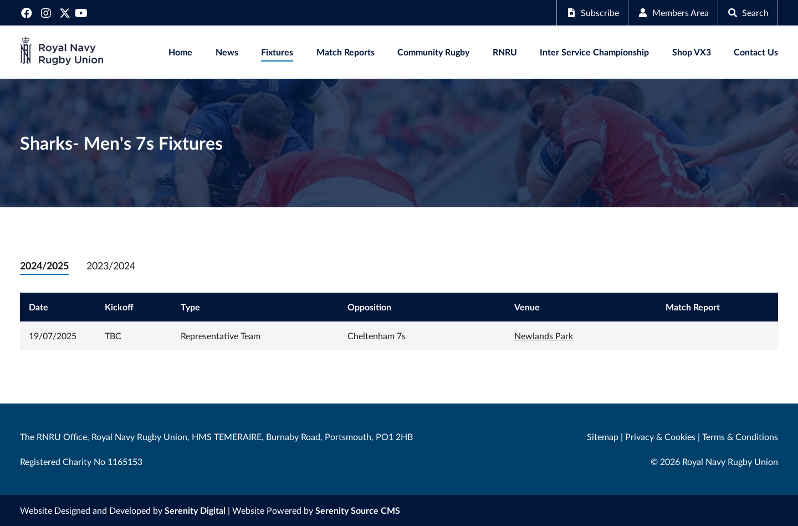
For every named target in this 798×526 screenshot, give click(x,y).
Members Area (673, 12)
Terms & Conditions (740, 436)
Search (748, 12)
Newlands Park (543, 335)
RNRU (505, 52)
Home (180, 52)
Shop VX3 (691, 52)
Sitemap (602, 436)
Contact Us (756, 52)
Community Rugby (433, 52)
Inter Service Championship (594, 52)
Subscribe (592, 12)
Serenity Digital (195, 510)
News (227, 52)
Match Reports (345, 52)
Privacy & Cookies (660, 436)
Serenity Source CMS (357, 510)
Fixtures (277, 52)
